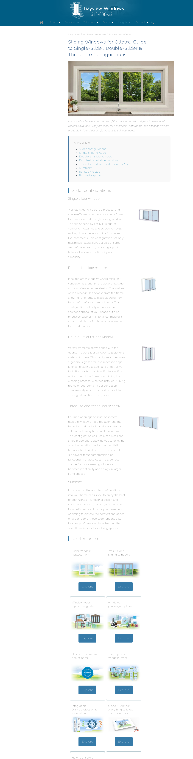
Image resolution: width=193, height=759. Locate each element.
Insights (123, 22)
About (53, 22)
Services (70, 22)
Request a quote (90, 175)
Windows (89, 22)
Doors (106, 22)
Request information (81, 745)
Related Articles (89, 172)
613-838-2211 (105, 745)
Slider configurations (92, 149)
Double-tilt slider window (95, 156)
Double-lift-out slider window (98, 160)
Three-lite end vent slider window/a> (103, 164)
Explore (86, 585)
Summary (85, 168)
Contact (140, 22)
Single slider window (92, 153)
